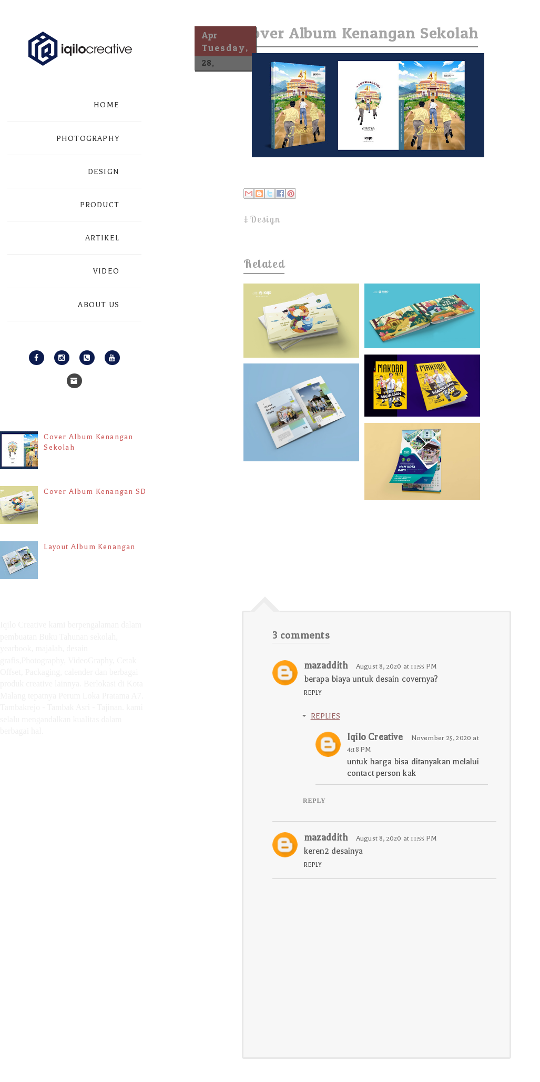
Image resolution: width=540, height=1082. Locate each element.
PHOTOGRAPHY (87, 138)
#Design (261, 219)
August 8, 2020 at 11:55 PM (396, 666)
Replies (325, 716)
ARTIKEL (102, 238)
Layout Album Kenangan (89, 546)
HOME (106, 104)
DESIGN (103, 171)
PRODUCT (99, 204)
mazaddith (326, 665)
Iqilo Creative (375, 737)
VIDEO (106, 271)
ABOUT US (98, 304)
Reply (313, 693)
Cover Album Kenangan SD (95, 491)
